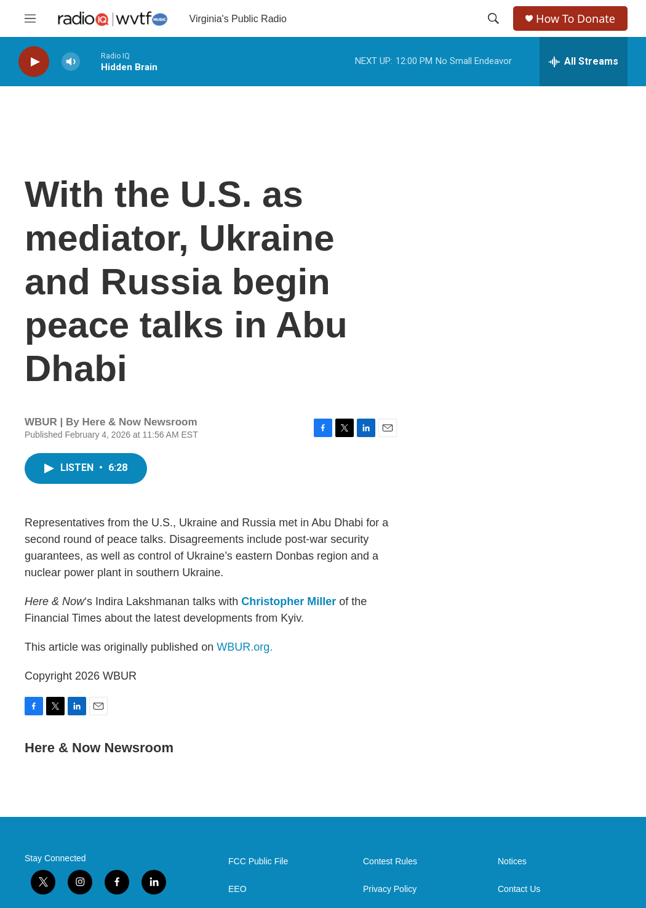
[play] (34, 62)
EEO (237, 889)
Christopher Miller (288, 601)
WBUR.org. (245, 647)
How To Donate (575, 18)
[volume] (70, 62)
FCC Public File (258, 861)
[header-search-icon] (493, 18)
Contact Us (519, 889)
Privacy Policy (390, 889)
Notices (512, 861)
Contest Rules (390, 861)
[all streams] (584, 61)
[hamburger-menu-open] (30, 18)
